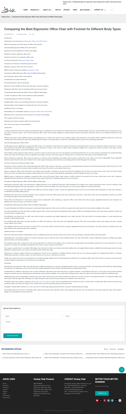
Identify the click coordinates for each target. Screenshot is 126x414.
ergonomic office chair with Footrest (36, 41)
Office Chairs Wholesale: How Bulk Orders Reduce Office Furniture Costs (64, 353)
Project (106, 349)
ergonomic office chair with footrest (41, 111)
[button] (104, 10)
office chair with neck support (41, 281)
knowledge (121, 349)
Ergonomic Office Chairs (26, 60)
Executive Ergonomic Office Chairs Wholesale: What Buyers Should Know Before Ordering (22, 357)
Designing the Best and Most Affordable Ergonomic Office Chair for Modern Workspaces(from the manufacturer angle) (105, 357)
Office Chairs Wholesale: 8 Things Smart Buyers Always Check (64, 357)
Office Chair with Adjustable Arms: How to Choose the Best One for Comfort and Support (16, 353)
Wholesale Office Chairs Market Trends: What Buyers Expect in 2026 (105, 353)
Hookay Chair (5, 17)
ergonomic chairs (33, 70)
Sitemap (80, 410)
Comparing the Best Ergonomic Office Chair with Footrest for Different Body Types (37, 17)
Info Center (113, 349)
